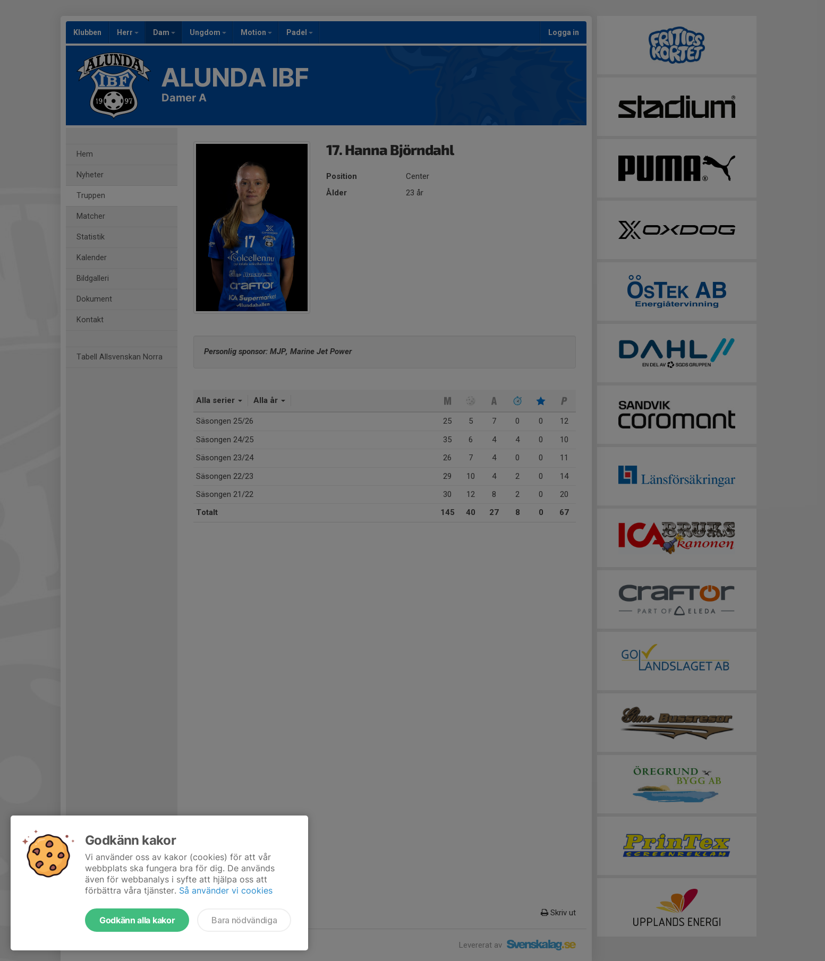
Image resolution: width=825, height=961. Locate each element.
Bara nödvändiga (244, 920)
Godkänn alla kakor (137, 920)
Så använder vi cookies (226, 890)
